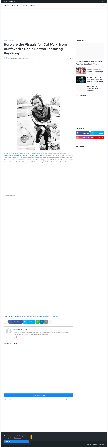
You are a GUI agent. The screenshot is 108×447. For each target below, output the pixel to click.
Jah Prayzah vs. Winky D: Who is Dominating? (95, 71)
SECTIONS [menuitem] (33, 5)
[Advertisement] (54, 24)
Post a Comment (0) (38, 395)
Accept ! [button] (7, 442)
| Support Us (12, 1)
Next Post (69, 400)
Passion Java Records (34, 316)
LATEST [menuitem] (23, 5)
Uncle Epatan (54, 316)
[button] (99, 5)
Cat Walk (11, 40)
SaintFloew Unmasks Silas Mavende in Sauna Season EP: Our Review (95, 79)
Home (5, 40)
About (5, 1)
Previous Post (9, 400)
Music (24, 316)
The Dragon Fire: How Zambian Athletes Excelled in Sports (89, 62)
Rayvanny (46, 316)
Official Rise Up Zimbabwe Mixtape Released (93, 88)
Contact (101, 444)
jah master (18, 316)
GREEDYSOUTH (11, 5)
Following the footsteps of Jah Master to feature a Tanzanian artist (24, 155)
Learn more (17, 438)
